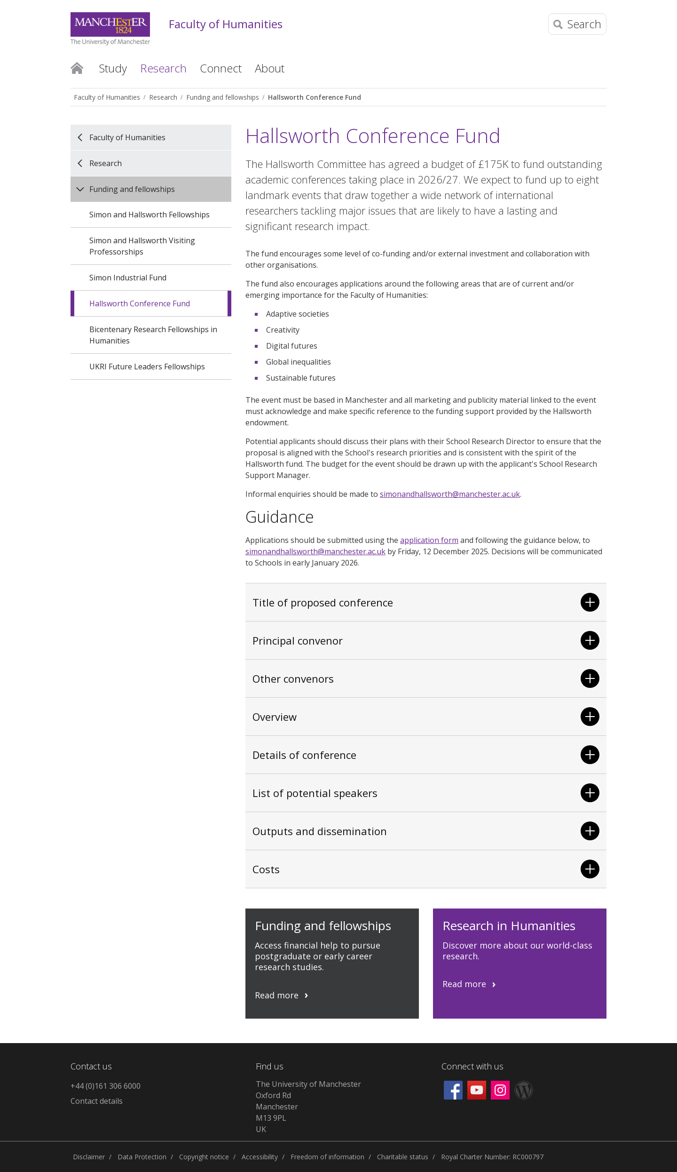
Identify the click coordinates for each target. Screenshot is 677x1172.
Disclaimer (89, 1156)
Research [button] (163, 68)
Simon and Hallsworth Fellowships (149, 214)
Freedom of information (327, 1156)
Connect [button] (221, 68)
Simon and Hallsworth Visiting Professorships (142, 246)
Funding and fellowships (222, 97)
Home (77, 67)
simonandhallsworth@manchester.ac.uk (450, 494)
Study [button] (113, 68)
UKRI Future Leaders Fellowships (147, 366)
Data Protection (142, 1156)
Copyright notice (204, 1156)
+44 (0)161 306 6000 (106, 1086)
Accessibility (260, 1156)
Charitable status (402, 1156)
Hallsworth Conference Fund (314, 97)
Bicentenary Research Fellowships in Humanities (153, 335)
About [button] (269, 68)
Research (163, 97)
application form (429, 540)
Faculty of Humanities (226, 24)
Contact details (97, 1101)
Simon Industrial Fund (127, 277)
